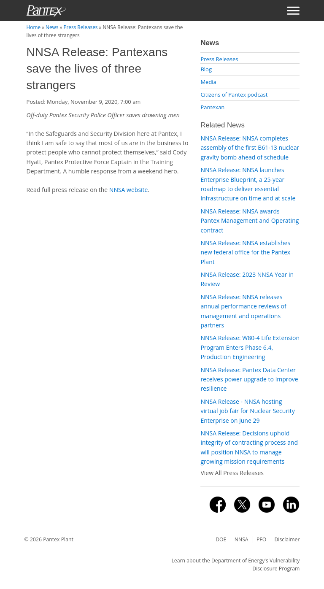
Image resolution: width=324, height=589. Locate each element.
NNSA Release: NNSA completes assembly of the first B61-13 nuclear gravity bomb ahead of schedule (249, 147)
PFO (261, 539)
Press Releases (80, 27)
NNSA (241, 539)
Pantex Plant (58, 539)
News (52, 27)
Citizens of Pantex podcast (233, 94)
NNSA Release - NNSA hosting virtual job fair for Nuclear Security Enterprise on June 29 (247, 410)
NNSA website (128, 190)
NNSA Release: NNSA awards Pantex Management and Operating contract (249, 220)
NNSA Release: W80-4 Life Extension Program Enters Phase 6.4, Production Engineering (250, 347)
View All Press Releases (232, 473)
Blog (206, 69)
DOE (221, 539)
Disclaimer (287, 539)
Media (208, 82)
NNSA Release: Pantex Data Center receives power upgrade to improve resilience (249, 379)
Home (33, 27)
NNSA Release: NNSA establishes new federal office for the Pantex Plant (245, 252)
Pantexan (212, 107)
